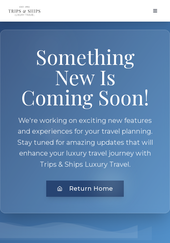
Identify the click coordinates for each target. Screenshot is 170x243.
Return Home (85, 188)
